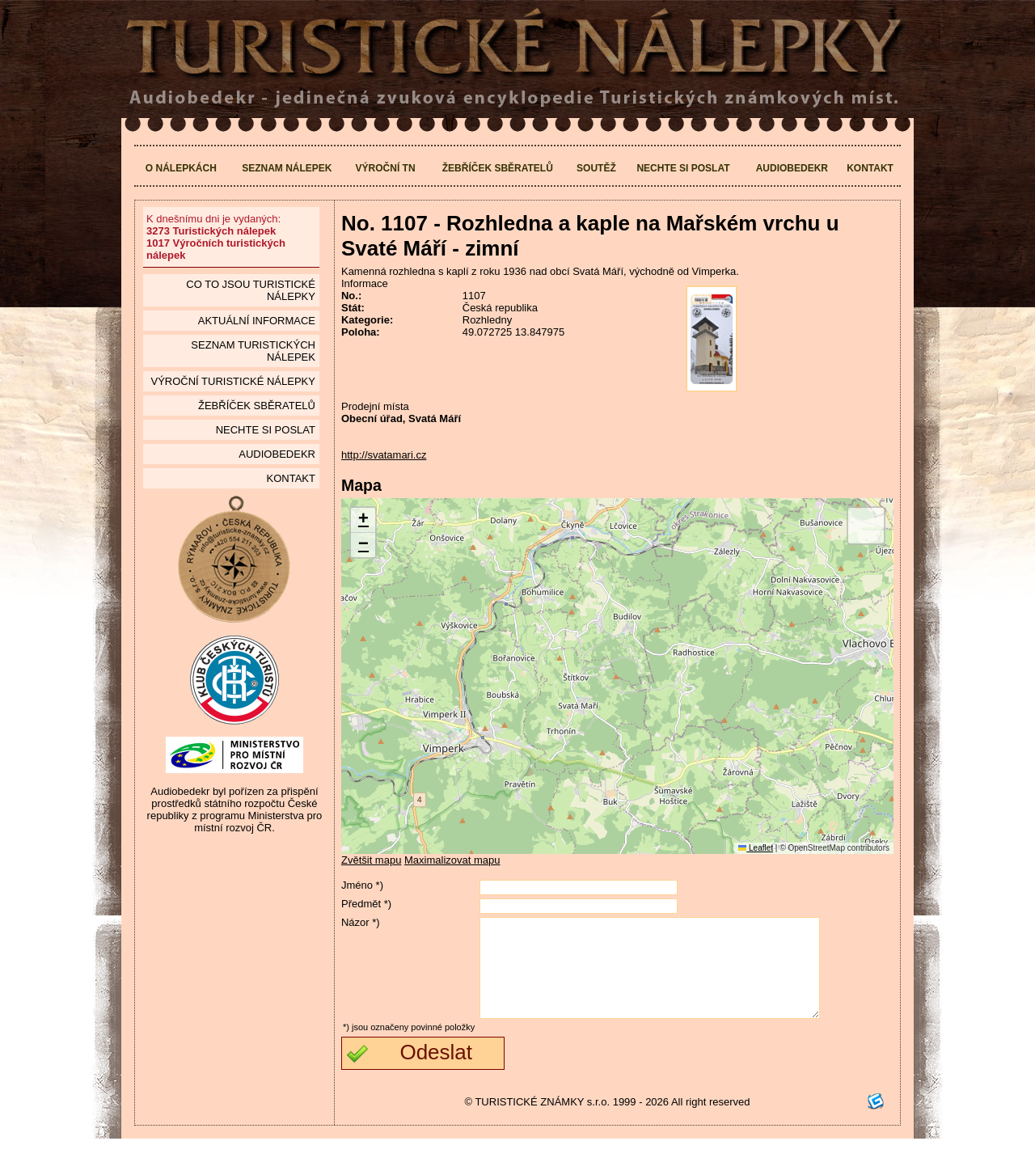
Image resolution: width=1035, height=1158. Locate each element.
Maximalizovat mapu (452, 860)
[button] (363, 520)
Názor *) (360, 922)
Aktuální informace (256, 321)
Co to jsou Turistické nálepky (250, 290)
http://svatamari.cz (383, 455)
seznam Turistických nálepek (253, 351)
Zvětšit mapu (371, 860)
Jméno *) (362, 885)
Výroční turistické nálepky (232, 381)
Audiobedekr (792, 168)
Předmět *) (366, 904)
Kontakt (870, 168)
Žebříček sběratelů (497, 168)
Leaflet (755, 847)
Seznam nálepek (287, 168)
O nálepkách (181, 168)
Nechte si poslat (682, 168)
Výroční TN (386, 168)
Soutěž (596, 168)
